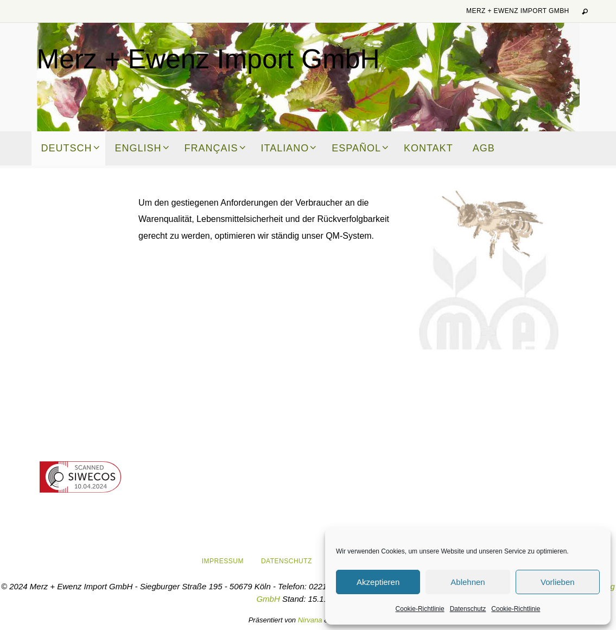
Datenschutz (468, 609)
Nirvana (310, 620)
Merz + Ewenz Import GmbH (517, 11)
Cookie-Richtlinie (420, 609)
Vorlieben (558, 582)
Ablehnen (467, 582)
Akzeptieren (378, 582)
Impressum (223, 561)
